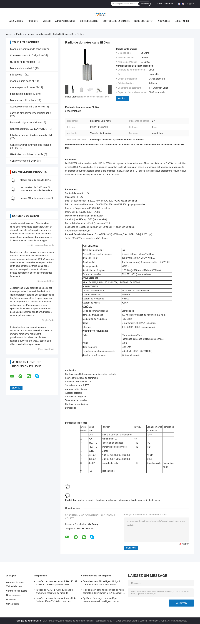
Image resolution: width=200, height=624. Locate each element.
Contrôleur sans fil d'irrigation (26, 55)
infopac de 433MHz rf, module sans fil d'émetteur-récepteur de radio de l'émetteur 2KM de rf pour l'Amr (54, 592)
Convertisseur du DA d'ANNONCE (28, 128)
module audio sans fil (22, 81)
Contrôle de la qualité (116, 21)
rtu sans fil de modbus (22, 61)
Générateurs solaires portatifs (26, 154)
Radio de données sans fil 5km (94, 96)
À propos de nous (65, 21)
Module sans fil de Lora (23, 100)
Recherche (144, 4)
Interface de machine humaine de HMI (31, 135)
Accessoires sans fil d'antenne (27, 106)
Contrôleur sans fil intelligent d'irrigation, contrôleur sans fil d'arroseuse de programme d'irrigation (103, 583)
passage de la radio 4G (22, 93)
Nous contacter (143, 21)
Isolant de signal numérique (25, 122)
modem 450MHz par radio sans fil (36, 198)
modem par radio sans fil (39, 34)
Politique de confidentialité (28, 620)
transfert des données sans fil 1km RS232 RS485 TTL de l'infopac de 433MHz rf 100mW (56, 583)
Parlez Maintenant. (165, 3)
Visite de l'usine (89, 21)
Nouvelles (164, 21)
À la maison (16, 21)
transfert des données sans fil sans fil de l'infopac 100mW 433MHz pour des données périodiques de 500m (56, 600)
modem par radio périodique (91, 500)
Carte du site (12, 604)
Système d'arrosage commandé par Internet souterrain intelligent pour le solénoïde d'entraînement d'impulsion (101, 600)
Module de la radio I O (22, 68)
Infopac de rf (17, 74)
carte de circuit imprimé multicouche (30, 113)
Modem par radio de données (145, 500)
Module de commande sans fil (27, 49)
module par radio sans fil (118, 500)
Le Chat (121, 98)
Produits (33, 21)
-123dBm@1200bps (131, 270)
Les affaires (182, 21)
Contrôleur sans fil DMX (23, 160)
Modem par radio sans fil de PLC (35, 180)
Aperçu (9, 34)
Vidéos (47, 21)
